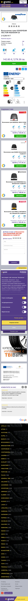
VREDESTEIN (5, 573)
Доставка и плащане (6, 586)
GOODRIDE (4, 485)
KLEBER (3, 495)
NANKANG (4, 527)
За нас (16, 584)
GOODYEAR (4, 488)
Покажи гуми (14, 331)
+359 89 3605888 (5, 6)
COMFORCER (5, 449)
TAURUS (3, 560)
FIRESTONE (4, 468)
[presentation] (12, 257)
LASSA (3, 504)
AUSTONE (4, 432)
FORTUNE (4, 472)
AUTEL (3, 436)
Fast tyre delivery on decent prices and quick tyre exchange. (14, 408)
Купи (14, 63)
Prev (23, 387)
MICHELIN (4, 521)
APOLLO (3, 426)
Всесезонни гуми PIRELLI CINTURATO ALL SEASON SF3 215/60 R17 (15, 212)
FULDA (3, 475)
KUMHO (3, 501)
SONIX (3, 557)
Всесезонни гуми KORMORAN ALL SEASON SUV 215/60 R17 (16, 182)
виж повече (20, 136)
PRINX (3, 544)
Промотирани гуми (5, 584)
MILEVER (4, 524)
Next (25, 387)
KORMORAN (5, 498)
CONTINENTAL (5, 452)
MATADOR (4, 514)
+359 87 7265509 (5, 5)
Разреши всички (14, 322)
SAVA (2, 554)
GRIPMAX (4, 491)
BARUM (3, 439)
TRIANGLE (4, 567)
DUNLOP (4, 462)
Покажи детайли (18, 317)
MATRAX (4, 518)
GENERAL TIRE (5, 478)
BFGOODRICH (5, 442)
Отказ (14, 327)
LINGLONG (4, 508)
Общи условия (18, 586)
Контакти (17, 581)
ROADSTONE (5, 550)
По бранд (3, 581)
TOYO (3, 563)
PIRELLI (3, 537)
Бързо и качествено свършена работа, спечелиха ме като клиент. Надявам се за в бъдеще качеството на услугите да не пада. (14, 394)
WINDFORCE (5, 577)
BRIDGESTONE (5, 445)
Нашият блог (8, 593)
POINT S (3, 540)
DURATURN (4, 465)
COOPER (4, 455)
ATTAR (3, 429)
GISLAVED (4, 481)
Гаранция (17, 588)
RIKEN (3, 547)
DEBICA (3, 458)
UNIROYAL (4, 570)
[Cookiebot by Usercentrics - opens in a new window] (20, 272)
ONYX (3, 534)
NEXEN (3, 531)
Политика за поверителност (4, 589)
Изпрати (14, 262)
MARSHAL (4, 511)
